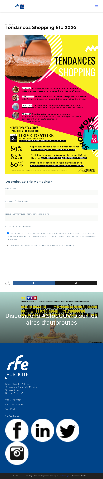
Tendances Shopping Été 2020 (40, 27)
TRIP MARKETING (13, 400)
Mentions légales (65, 476)
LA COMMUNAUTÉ (14, 404)
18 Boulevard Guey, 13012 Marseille (21, 387)
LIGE (88, 476)
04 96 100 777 (16, 390)
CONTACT (10, 409)
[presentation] (15, 260)
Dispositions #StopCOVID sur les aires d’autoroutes (51, 319)
